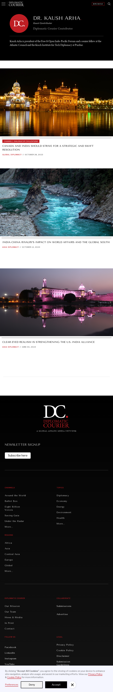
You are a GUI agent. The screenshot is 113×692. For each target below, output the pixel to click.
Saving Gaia (12, 515)
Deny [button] (32, 684)
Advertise (62, 614)
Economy (62, 501)
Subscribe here (18, 455)
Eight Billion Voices (12, 508)
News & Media (14, 617)
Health (61, 518)
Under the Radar (14, 521)
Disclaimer (63, 656)
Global (6, 155)
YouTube (10, 664)
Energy (61, 506)
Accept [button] (56, 684)
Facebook (10, 647)
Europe (9, 560)
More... (9, 526)
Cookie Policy (65, 650)
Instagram (10, 658)
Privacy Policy (65, 644)
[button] (72, 684)
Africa (8, 543)
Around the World (15, 495)
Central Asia (12, 554)
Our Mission (12, 606)
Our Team (10, 611)
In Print (9, 623)
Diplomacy (16, 155)
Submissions (64, 606)
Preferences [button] (11, 684)
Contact (10, 628)
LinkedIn (10, 653)
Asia (4, 247)
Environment (64, 512)
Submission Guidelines (63, 663)
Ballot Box (11, 501)
